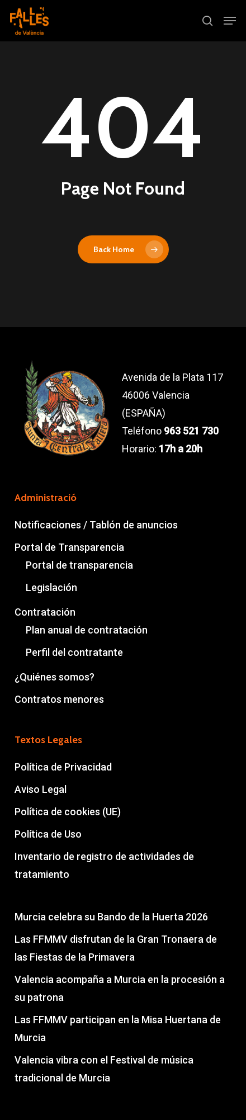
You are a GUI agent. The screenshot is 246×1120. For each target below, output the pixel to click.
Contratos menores (59, 699)
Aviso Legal (41, 789)
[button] (230, 20)
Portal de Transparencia (69, 547)
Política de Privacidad (63, 767)
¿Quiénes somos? (54, 677)
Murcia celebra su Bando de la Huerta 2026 (111, 917)
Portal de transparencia (79, 565)
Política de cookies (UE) (68, 811)
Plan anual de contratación (87, 630)
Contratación (45, 612)
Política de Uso (48, 834)
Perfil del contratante (74, 652)
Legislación (51, 587)
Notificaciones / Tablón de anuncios (96, 525)
